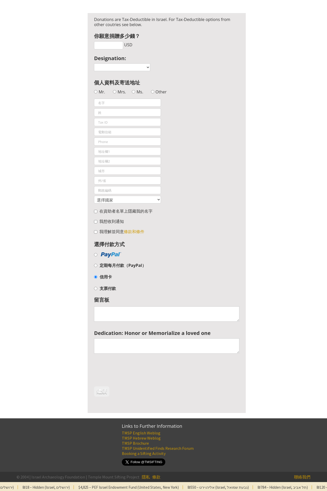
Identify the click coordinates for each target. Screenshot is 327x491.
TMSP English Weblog (141, 432)
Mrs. (122, 91)
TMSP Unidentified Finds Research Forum (158, 448)
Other (161, 91)
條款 (156, 476)
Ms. (139, 91)
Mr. (102, 91)
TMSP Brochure (135, 443)
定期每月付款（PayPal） (123, 265)
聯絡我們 (302, 476)
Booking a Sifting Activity (144, 453)
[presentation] (133, 371)
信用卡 (106, 276)
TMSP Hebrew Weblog (141, 438)
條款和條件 (134, 231)
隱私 (146, 476)
